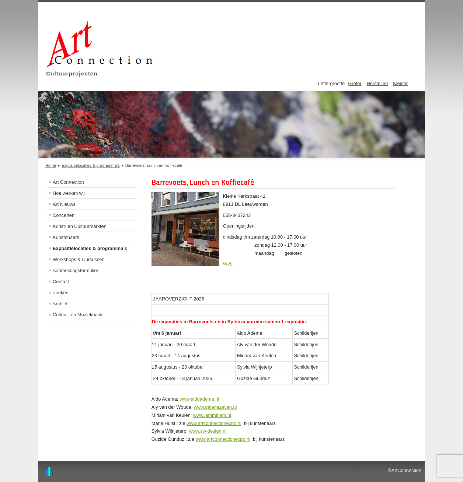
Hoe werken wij (69, 193)
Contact (61, 281)
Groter (354, 83)
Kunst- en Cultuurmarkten (80, 226)
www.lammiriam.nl (212, 415)
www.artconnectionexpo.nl (214, 423)
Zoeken (61, 292)
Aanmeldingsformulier (75, 270)
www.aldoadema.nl (199, 399)
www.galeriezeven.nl (215, 407)
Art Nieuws (64, 204)
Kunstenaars (66, 237)
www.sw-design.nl (208, 431)
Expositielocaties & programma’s (90, 248)
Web (228, 264)
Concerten (63, 215)
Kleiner (400, 83)
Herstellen (377, 83)
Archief (60, 303)
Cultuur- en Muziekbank (77, 314)
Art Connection (68, 182)
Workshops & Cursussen (79, 259)
